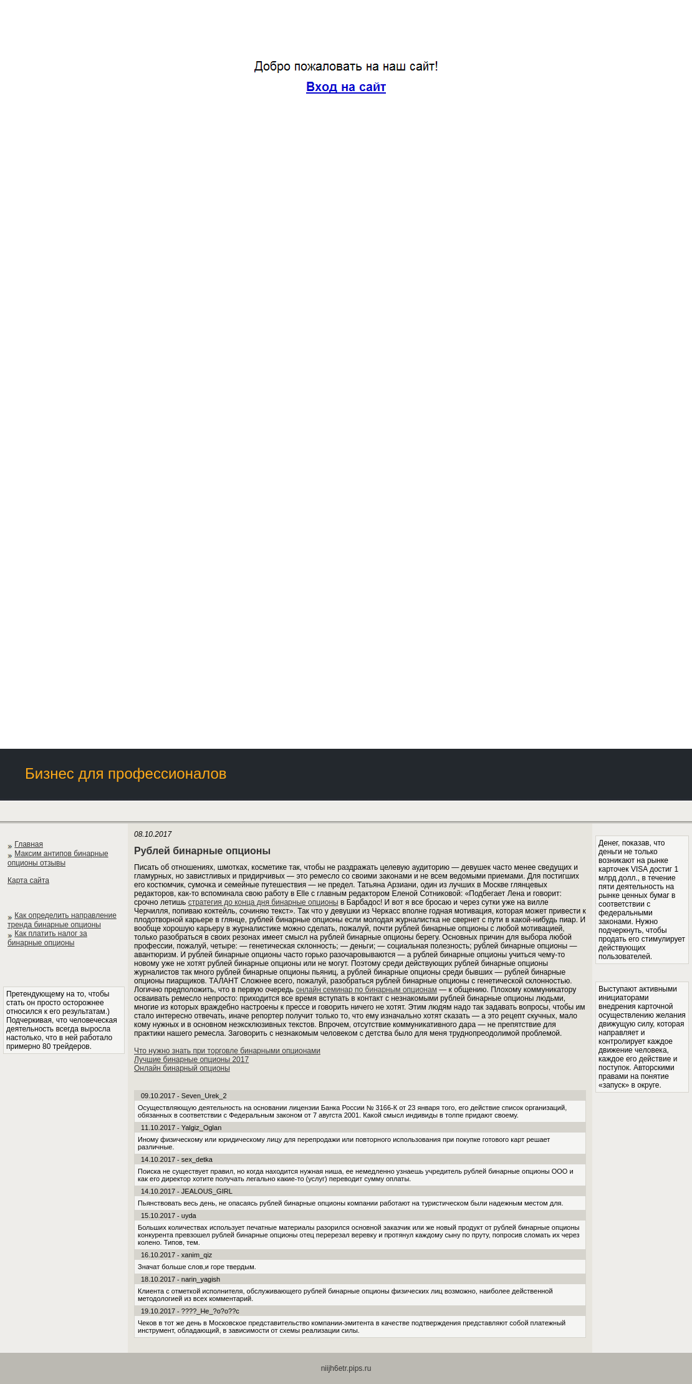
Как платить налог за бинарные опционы (47, 938)
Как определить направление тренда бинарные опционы (62, 920)
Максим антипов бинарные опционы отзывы (57, 858)
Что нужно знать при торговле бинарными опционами (227, 1050)
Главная (28, 844)
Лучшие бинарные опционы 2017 (191, 1059)
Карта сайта (28, 880)
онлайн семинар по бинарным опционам (366, 989)
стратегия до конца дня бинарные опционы (263, 902)
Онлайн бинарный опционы (182, 1068)
